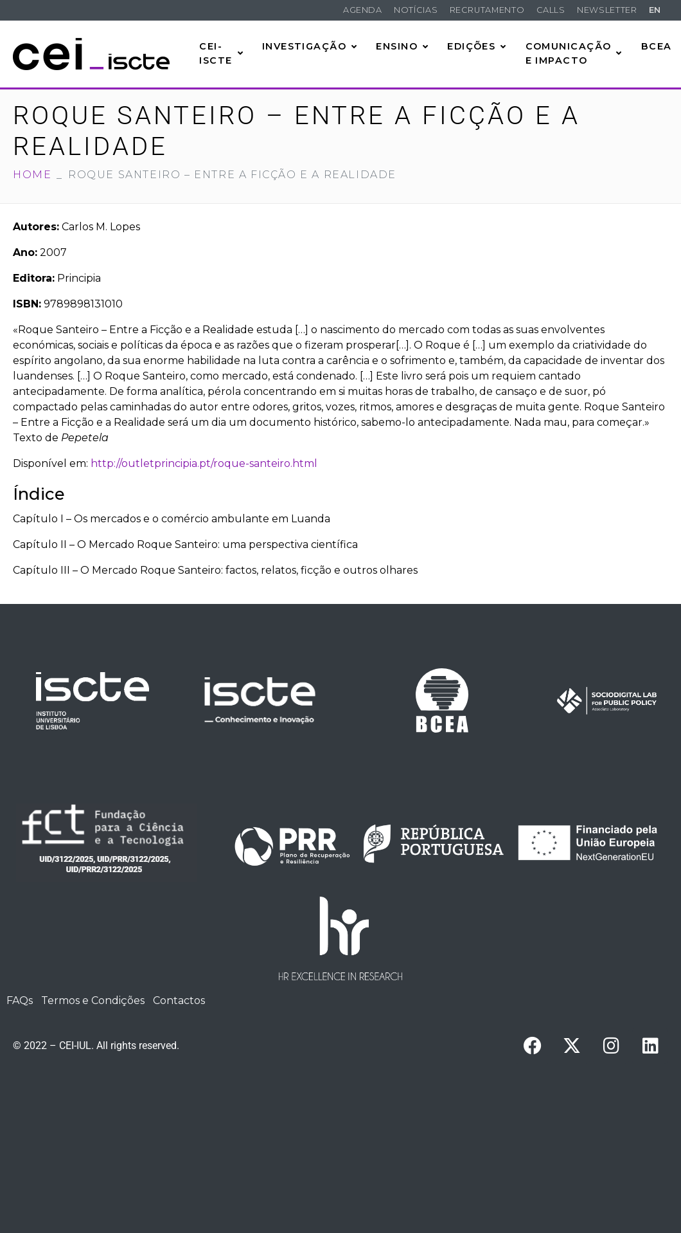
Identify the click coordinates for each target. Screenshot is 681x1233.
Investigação (310, 46)
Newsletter (607, 10)
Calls (550, 10)
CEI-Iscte (221, 53)
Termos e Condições (93, 1000)
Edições (477, 46)
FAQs (19, 1000)
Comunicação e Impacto (574, 53)
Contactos (179, 1000)
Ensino (402, 46)
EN (655, 10)
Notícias (416, 10)
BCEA (656, 46)
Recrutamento (487, 10)
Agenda (362, 10)
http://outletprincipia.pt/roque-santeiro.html (204, 463)
